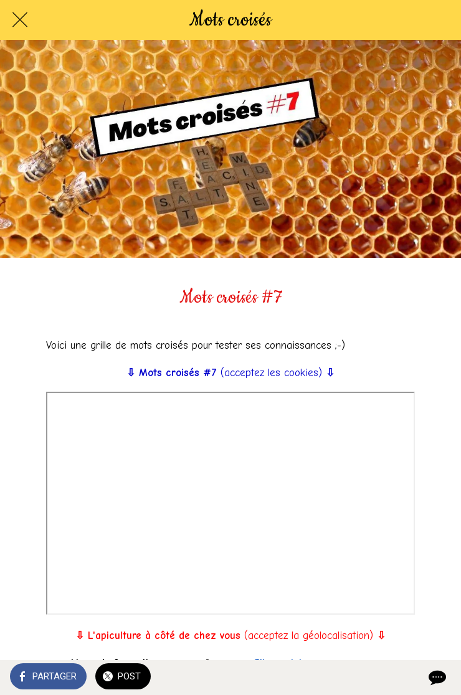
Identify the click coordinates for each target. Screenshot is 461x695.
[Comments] (436, 678)
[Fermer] (19, 19)
